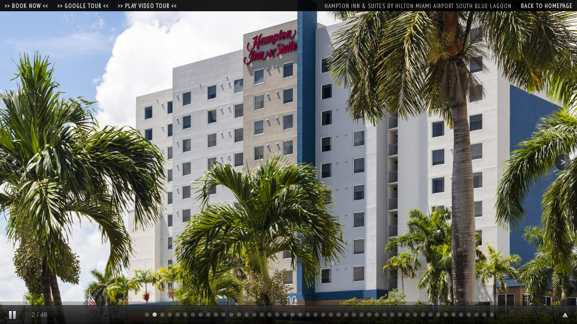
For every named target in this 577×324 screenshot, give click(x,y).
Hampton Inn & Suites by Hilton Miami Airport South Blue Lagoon (418, 6)
